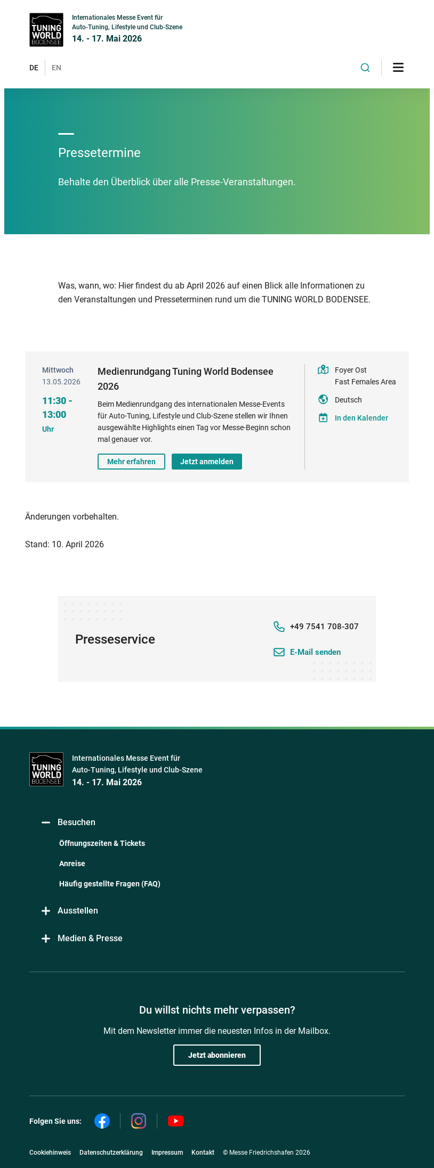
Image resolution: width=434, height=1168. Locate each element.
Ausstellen (69, 911)
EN (56, 67)
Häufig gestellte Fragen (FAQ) (109, 883)
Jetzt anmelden (207, 461)
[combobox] (365, 67)
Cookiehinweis (50, 1152)
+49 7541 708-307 (324, 626)
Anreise (72, 863)
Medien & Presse (81, 938)
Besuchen (67, 822)
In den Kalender (361, 418)
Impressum (167, 1152)
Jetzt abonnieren (217, 1055)
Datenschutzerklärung (111, 1152)
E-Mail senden (315, 652)
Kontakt (202, 1152)
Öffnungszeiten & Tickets (102, 843)
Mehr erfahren (131, 461)
